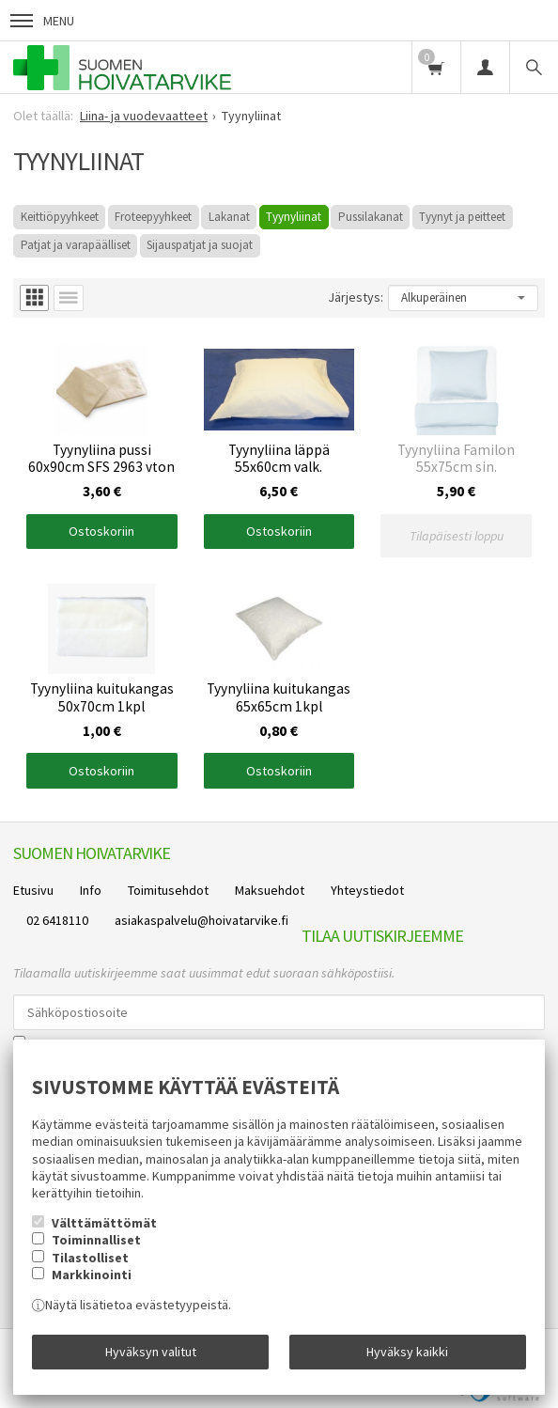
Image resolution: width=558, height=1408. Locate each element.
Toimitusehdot (168, 890)
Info (90, 890)
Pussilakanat (370, 217)
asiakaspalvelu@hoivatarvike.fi (201, 920)
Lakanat (229, 217)
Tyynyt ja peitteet (462, 217)
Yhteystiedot (367, 890)
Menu (42, 20)
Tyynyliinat (293, 217)
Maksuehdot (269, 890)
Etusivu (33, 890)
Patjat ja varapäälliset (76, 245)
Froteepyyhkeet (153, 217)
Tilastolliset (90, 1257)
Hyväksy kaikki (407, 1351)
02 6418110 (57, 920)
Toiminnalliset (96, 1239)
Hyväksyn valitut (150, 1351)
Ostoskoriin (101, 531)
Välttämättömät (104, 1222)
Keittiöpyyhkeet (60, 217)
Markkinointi (92, 1274)
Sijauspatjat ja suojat (200, 245)
